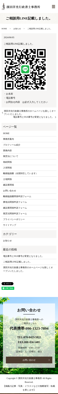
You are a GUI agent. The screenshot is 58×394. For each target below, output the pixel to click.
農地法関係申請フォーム (15, 202)
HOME (4, 29)
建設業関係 (8, 185)
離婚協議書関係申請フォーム (17, 196)
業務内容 (7, 150)
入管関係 (7, 168)
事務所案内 (8, 139)
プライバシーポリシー (14, 219)
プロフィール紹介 (11, 145)
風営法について (10, 156)
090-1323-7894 (37, 328)
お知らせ (17, 29)
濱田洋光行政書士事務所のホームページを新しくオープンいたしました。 (30, 112)
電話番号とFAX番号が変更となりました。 (33, 117)
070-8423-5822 (32, 337)
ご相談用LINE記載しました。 (17, 262)
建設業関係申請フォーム (15, 208)
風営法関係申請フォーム (15, 213)
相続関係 (7, 162)
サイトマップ (9, 225)
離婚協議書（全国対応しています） (20, 173)
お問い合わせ (9, 191)
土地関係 (7, 179)
